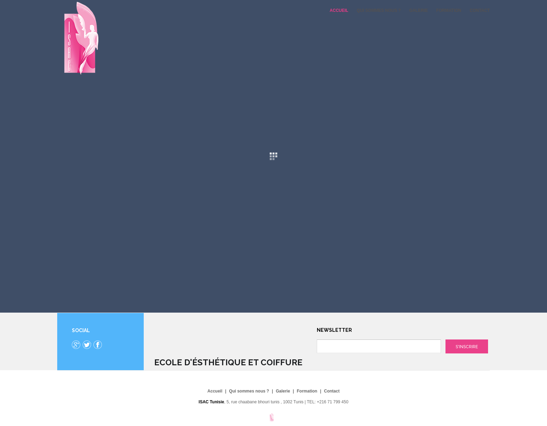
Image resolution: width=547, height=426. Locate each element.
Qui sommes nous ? (379, 10)
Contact (480, 10)
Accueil (339, 10)
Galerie (418, 10)
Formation (448, 10)
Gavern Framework (273, 419)
